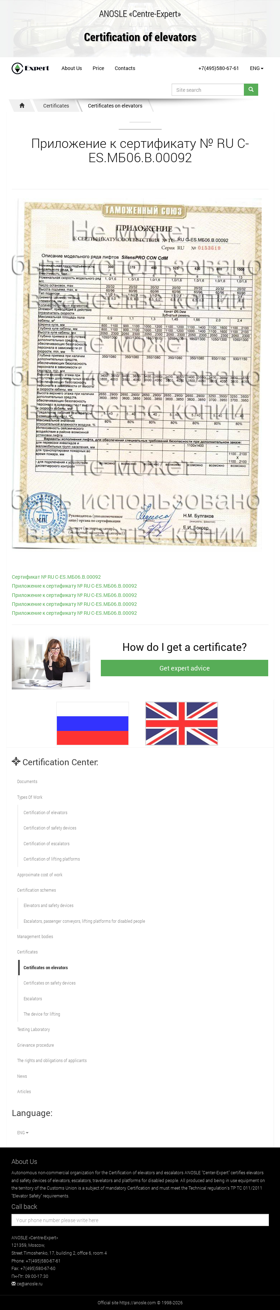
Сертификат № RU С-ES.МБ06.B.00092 (56, 576)
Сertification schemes (36, 890)
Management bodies (35, 936)
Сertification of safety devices (50, 828)
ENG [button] (257, 68)
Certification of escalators (46, 843)
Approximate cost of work (39, 874)
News (22, 1076)
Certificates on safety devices (49, 983)
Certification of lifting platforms (52, 859)
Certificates (56, 105)
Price (98, 68)
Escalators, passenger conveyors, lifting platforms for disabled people (84, 921)
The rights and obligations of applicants (52, 1060)
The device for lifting (42, 1014)
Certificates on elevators (115, 105)
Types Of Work (29, 797)
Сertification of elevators (45, 812)
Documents (27, 781)
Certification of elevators (140, 37)
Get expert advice (184, 668)
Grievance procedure (35, 1045)
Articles (24, 1091)
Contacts (125, 68)
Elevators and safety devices (48, 905)
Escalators (33, 998)
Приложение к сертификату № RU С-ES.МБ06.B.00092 (74, 585)
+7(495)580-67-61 (218, 68)
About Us (72, 68)
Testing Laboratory (33, 1029)
